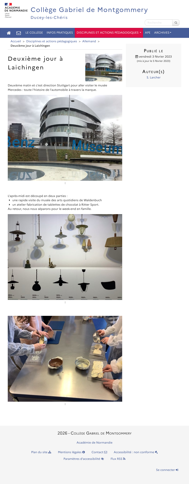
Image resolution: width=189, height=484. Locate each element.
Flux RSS (118, 459)
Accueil (16, 41)
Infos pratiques (60, 33)
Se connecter (167, 470)
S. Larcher (154, 77)
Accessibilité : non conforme (136, 452)
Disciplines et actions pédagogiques (109, 33)
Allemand (89, 41)
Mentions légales (71, 452)
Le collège (34, 33)
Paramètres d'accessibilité (83, 459)
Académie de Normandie (95, 442)
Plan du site (41, 452)
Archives (162, 33)
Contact (99, 452)
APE (147, 33)
